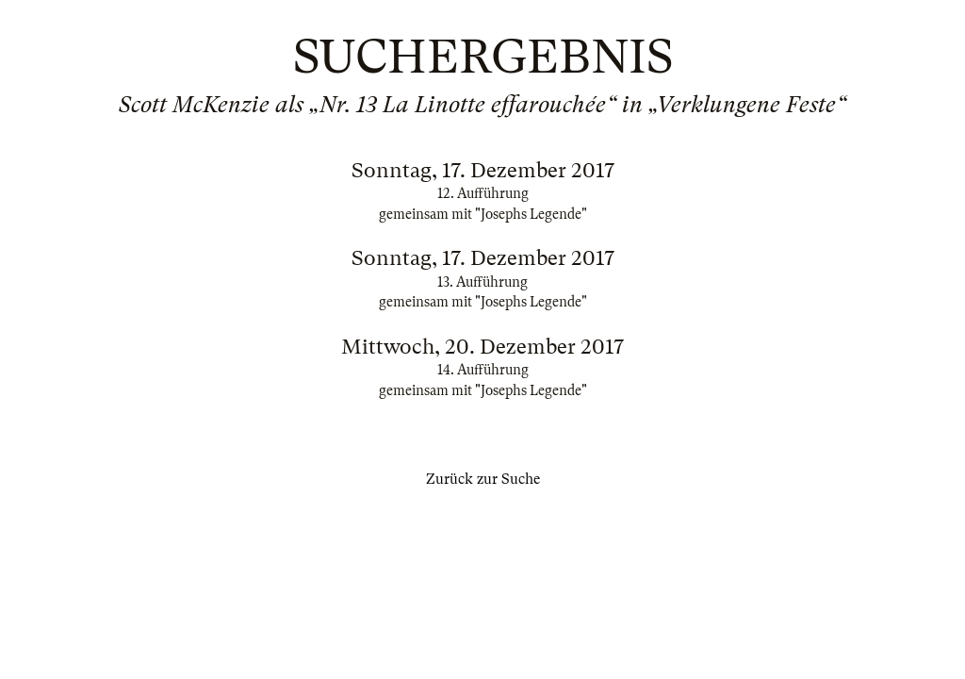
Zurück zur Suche (483, 479)
